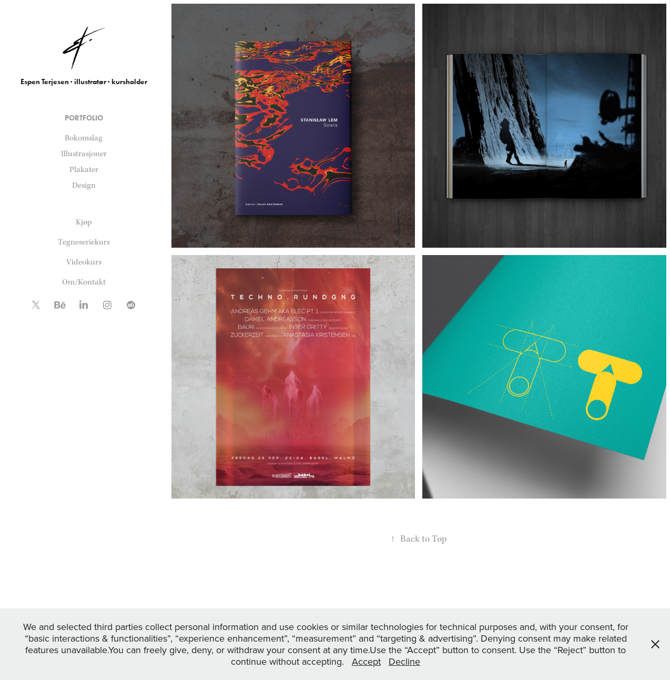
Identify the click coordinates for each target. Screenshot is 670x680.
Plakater (83, 170)
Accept (366, 661)
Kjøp (84, 222)
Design (84, 185)
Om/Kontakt (84, 282)
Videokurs (83, 262)
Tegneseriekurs (84, 242)
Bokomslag (84, 138)
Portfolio (84, 118)
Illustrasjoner (84, 154)
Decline (404, 661)
